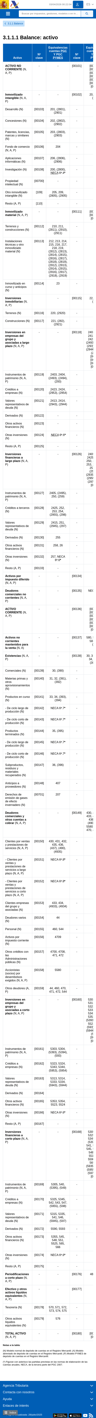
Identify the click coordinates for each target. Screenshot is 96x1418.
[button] (90, 4)
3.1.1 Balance (13, 23)
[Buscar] (50, 13)
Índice (10, 1412)
